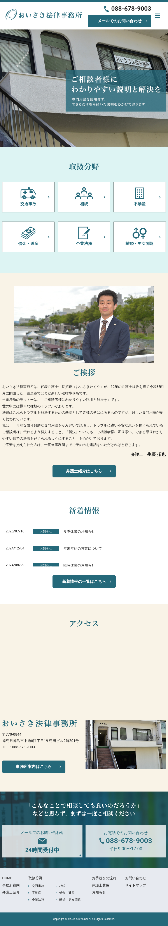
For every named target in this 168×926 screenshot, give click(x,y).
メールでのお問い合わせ (120, 21)
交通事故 (38, 886)
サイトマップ (135, 885)
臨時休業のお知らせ (79, 565)
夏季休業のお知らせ (79, 531)
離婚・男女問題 (70, 899)
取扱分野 (35, 878)
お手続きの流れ (104, 878)
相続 (62, 886)
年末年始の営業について (82, 548)
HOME (7, 878)
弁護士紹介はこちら (84, 471)
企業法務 (38, 899)
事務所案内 (11, 885)
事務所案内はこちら (34, 766)
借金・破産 (67, 892)
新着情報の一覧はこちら (84, 581)
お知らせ (99, 892)
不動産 (36, 892)
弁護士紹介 (11, 892)
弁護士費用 (100, 885)
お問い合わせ (135, 878)
